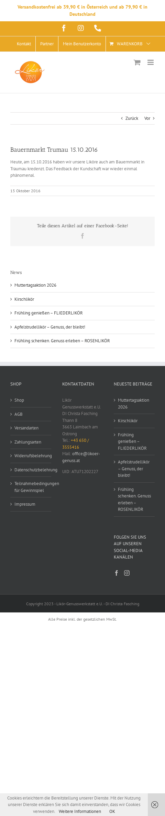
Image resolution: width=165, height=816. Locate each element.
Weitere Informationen (80, 811)
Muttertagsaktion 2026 (35, 285)
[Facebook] (116, 573)
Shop (19, 400)
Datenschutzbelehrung (31, 470)
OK (112, 811)
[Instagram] (127, 573)
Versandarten (26, 428)
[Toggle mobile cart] (137, 62)
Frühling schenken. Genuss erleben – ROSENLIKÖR (62, 341)
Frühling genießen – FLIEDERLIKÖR (48, 313)
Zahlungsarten (27, 442)
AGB (18, 414)
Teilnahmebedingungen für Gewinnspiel (31, 487)
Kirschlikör (24, 299)
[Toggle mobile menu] (151, 62)
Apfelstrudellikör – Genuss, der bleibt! (49, 327)
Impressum (24, 504)
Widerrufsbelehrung (31, 456)
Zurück (131, 118)
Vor (147, 118)
